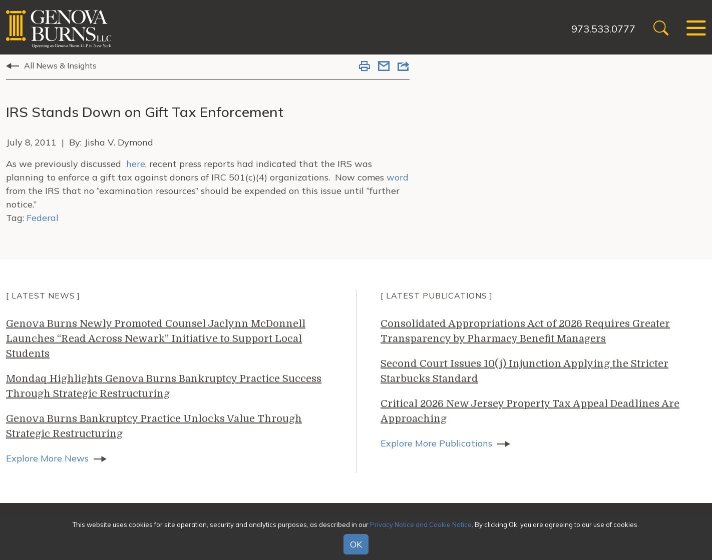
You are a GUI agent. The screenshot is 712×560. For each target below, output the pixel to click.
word (398, 177)
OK (356, 544)
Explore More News (47, 458)
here (135, 164)
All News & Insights (60, 65)
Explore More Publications (436, 443)
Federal (43, 218)
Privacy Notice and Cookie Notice (421, 524)
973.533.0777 (603, 28)
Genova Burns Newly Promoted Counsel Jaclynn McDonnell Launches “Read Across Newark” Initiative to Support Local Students (155, 339)
